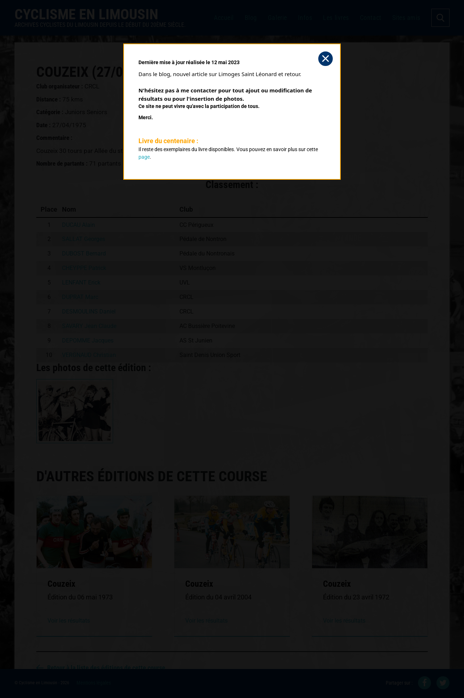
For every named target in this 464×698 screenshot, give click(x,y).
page (144, 157)
